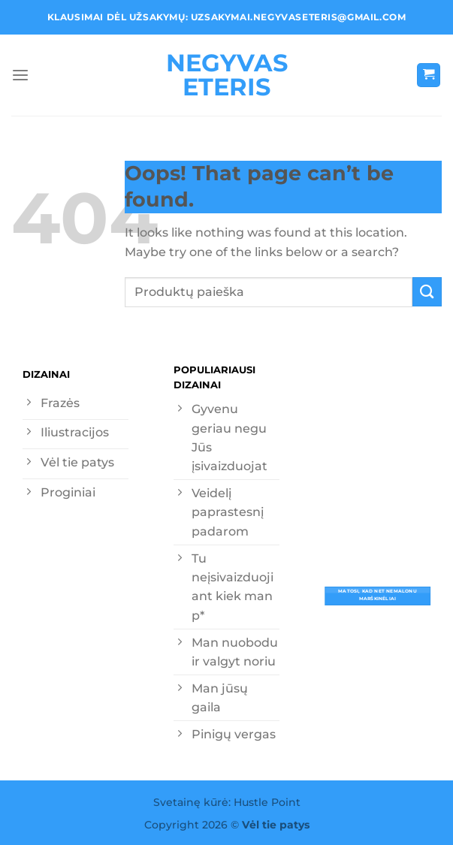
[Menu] (20, 75)
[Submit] (427, 291)
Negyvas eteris (227, 75)
